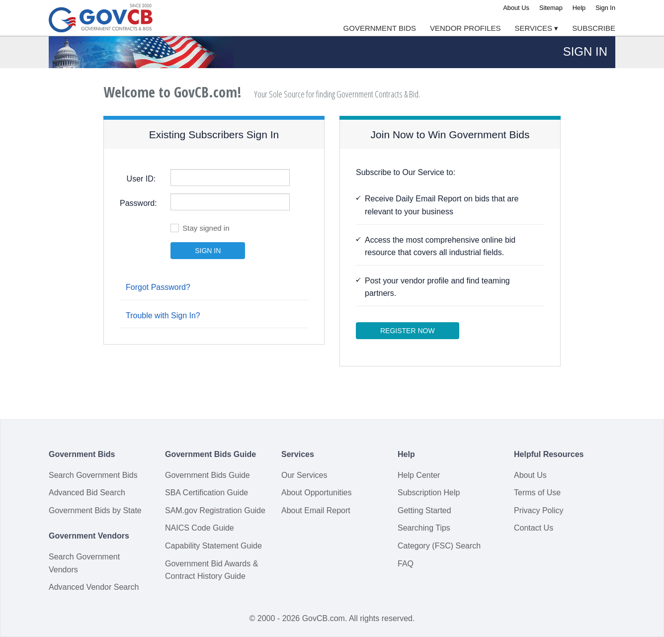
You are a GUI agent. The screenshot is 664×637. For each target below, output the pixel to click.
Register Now (407, 331)
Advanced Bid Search (87, 492)
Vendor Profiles (465, 28)
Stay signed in (199, 227)
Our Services (304, 475)
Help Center (419, 475)
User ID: (141, 179)
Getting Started (424, 510)
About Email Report (315, 510)
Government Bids (379, 28)
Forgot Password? (158, 287)
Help (579, 7)
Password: (138, 203)
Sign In (605, 7)
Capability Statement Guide (213, 546)
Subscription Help (429, 492)
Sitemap (551, 7)
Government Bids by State (95, 510)
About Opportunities (316, 492)
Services (537, 28)
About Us (516, 7)
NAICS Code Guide (199, 528)
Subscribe (593, 28)
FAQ (406, 563)
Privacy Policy (539, 510)
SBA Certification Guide (206, 492)
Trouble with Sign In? (163, 315)
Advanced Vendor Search (94, 587)
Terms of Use (537, 492)
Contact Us (533, 528)
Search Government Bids (93, 475)
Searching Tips (424, 528)
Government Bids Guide (207, 475)
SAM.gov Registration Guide (215, 510)
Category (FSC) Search (439, 546)
